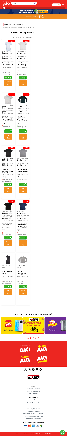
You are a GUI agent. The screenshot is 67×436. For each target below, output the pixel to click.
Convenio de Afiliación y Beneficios (33, 414)
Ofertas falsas (33, 394)
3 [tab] (33, 338)
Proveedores (33, 400)
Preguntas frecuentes (33, 402)
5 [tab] (38, 338)
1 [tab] (28, 338)
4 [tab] (36, 338)
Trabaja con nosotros (33, 389)
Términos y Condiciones (33, 409)
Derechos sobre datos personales (33, 416)
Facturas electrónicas (33, 391)
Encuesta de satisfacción (33, 418)
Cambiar (8, 8)
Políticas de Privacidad (33, 411)
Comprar (6, 77)
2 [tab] (30, 338)
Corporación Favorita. (41, 434)
